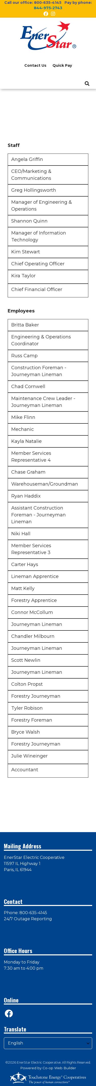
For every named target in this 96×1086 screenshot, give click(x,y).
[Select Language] (48, 1043)
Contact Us (35, 65)
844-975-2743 (48, 8)
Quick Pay (62, 65)
